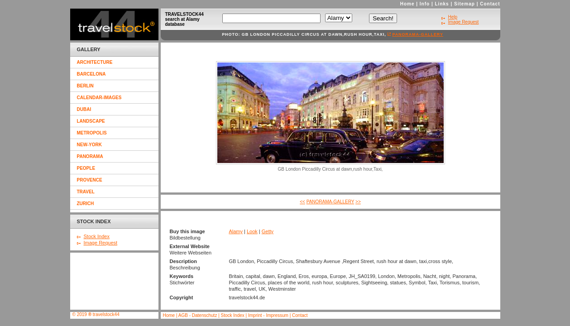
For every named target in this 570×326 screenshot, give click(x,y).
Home (407, 3)
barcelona (91, 74)
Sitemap (464, 3)
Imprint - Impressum (268, 315)
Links (442, 3)
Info (425, 3)
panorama (90, 156)
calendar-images (99, 97)
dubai (84, 109)
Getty (267, 231)
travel (86, 191)
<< (302, 201)
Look (252, 231)
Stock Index (97, 236)
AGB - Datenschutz (197, 315)
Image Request (101, 242)
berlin (85, 85)
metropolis (92, 132)
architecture (95, 62)
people (86, 168)
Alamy (236, 231)
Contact (490, 3)
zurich (85, 203)
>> (358, 201)
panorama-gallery (417, 34)
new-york (89, 144)
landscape (91, 121)
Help (453, 16)
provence (89, 179)
